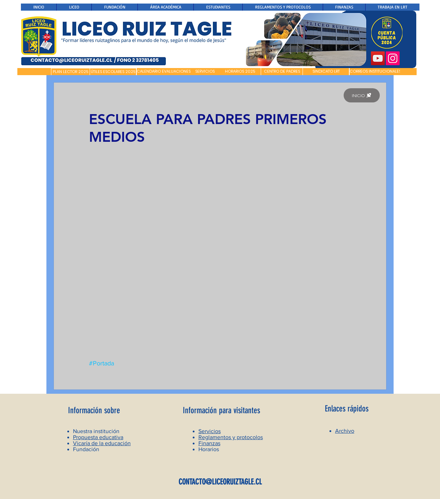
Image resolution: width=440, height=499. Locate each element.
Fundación (86, 449)
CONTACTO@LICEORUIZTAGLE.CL (220, 482)
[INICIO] (362, 95)
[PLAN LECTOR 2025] (70, 71)
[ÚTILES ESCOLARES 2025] (113, 71)
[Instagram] (393, 58)
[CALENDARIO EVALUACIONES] (164, 71)
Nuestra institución (96, 431)
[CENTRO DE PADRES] (282, 71)
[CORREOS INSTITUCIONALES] (375, 71)
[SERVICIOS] (205, 71)
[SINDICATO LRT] (326, 71)
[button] (34, 71)
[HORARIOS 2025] (240, 71)
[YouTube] (378, 58)
